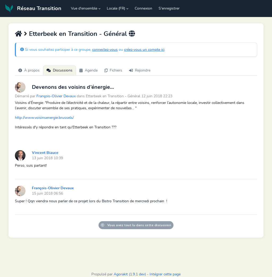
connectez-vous (105, 50)
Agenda (88, 70)
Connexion (143, 8)
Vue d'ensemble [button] (84, 8)
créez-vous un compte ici (144, 50)
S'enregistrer (169, 8)
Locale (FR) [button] (116, 8)
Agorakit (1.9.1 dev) (130, 274)
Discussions (59, 70)
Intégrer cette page (165, 274)
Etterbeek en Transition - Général (78, 34)
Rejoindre (139, 70)
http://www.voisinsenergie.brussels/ (44, 118)
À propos (29, 70)
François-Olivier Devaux (56, 96)
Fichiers (113, 70)
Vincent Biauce (45, 153)
